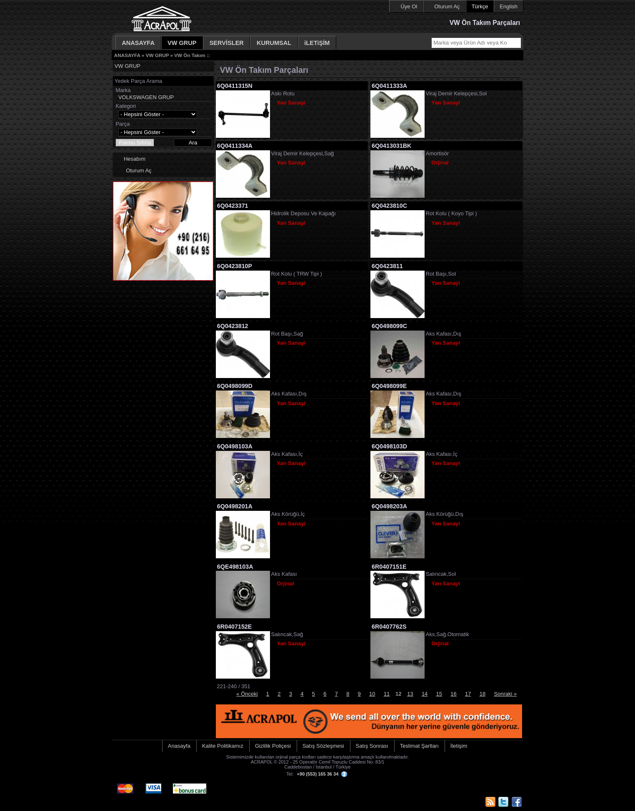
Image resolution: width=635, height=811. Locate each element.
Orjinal (440, 162)
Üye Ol (408, 6)
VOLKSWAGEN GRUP (146, 97)
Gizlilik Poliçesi (273, 746)
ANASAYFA (138, 43)
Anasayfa (179, 746)
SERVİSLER (227, 43)
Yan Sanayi (291, 103)
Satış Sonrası (372, 746)
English (509, 6)
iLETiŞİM (317, 43)
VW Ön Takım (189, 55)
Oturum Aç (447, 6)
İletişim (458, 746)
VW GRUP (182, 43)
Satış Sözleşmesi (323, 746)
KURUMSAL (274, 43)
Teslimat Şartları (419, 746)
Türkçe (480, 6)
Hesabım (134, 159)
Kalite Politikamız (222, 746)
